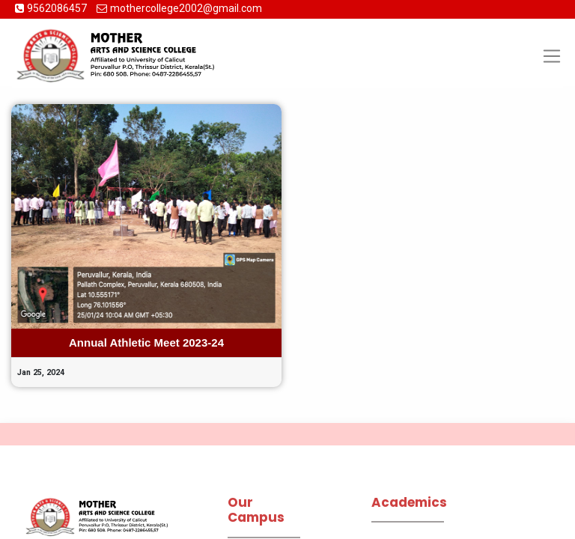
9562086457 (58, 8)
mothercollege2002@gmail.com (186, 8)
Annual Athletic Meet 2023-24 (146, 342)
